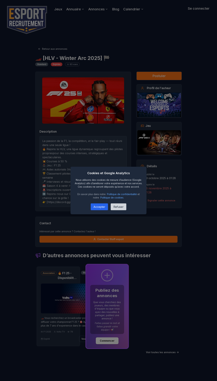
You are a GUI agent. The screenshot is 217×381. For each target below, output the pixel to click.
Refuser (118, 206)
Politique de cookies (111, 197)
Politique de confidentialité (122, 194)
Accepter (99, 206)
